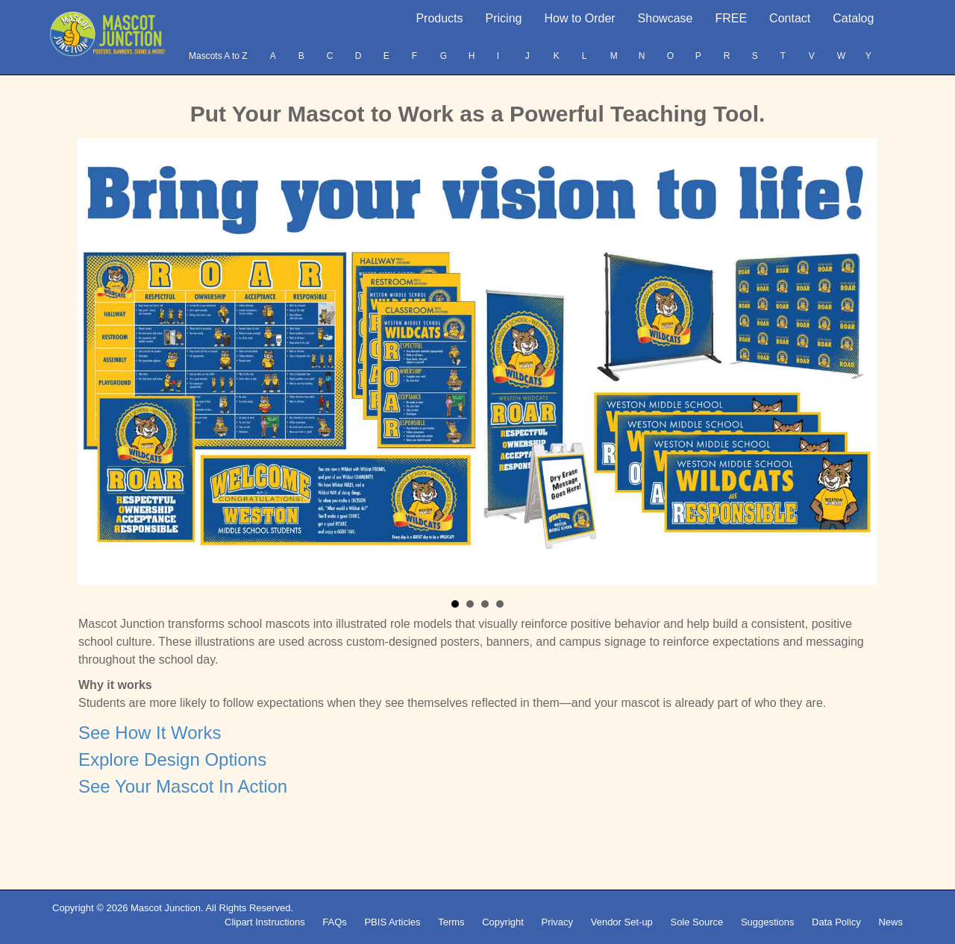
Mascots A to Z (218, 56)
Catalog (853, 18)
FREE (731, 18)
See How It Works (150, 733)
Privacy (557, 922)
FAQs (334, 922)
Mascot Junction (166, 907)
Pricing (504, 18)
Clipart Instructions (265, 922)
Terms (451, 922)
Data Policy (836, 922)
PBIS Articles (392, 922)
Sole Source (696, 922)
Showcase (665, 18)
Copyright (503, 922)
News (890, 922)
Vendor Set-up (622, 922)
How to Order (579, 18)
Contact (789, 18)
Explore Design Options (172, 759)
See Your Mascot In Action (182, 786)
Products (439, 18)
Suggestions (768, 922)
